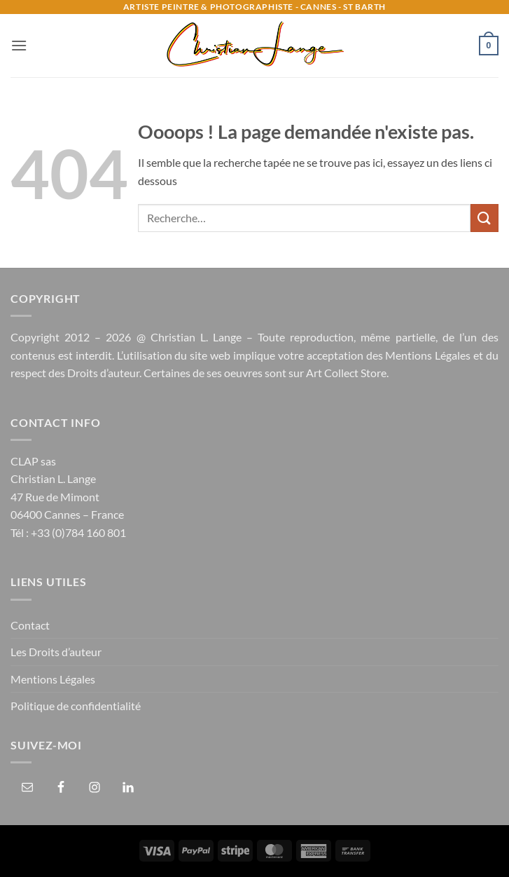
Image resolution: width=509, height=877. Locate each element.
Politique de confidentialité (76, 705)
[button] (19, 45)
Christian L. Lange (196, 337)
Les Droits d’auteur (56, 651)
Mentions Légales (427, 355)
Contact (30, 625)
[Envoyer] (484, 217)
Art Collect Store (346, 372)
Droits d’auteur (103, 372)
